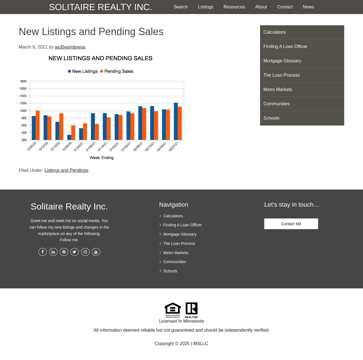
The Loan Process (281, 75)
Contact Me (291, 224)
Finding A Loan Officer (285, 46)
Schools (271, 118)
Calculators (274, 32)
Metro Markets (277, 89)
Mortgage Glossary (282, 60)
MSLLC (200, 343)
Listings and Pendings (67, 170)
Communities (276, 103)
